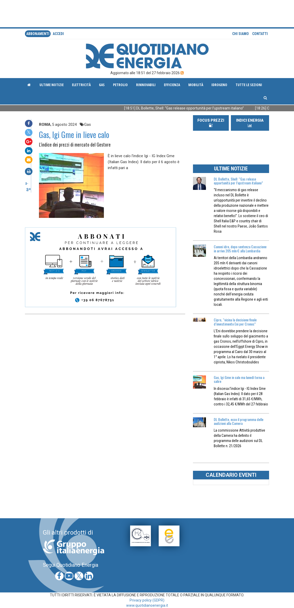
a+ (28, 189)
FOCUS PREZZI (210, 122)
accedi (58, 34)
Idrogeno (219, 84)
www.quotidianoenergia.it (147, 605)
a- (26, 183)
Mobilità (195, 84)
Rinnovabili (146, 84)
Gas (102, 84)
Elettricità (81, 84)
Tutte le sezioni (249, 84)
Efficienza (172, 84)
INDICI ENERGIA (250, 122)
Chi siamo (240, 34)
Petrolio (120, 84)
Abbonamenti (37, 34)
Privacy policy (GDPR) (147, 600)
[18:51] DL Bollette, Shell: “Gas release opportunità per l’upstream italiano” (193, 108)
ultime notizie (51, 84)
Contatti (260, 34)
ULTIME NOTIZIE (231, 168)
